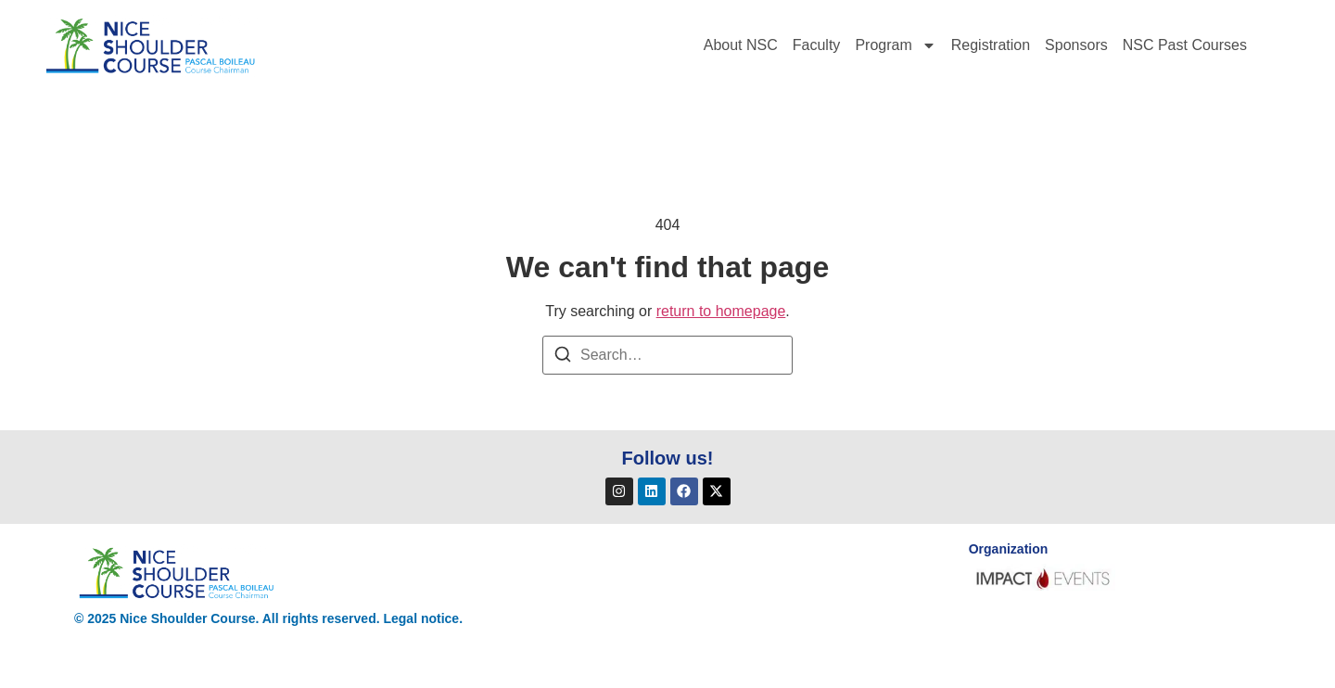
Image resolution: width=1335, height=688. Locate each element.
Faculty (817, 45)
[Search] (563, 357)
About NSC (741, 45)
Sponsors (1076, 45)
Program (895, 45)
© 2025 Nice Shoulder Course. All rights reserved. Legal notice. (268, 618)
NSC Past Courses (1185, 45)
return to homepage (721, 311)
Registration (990, 45)
